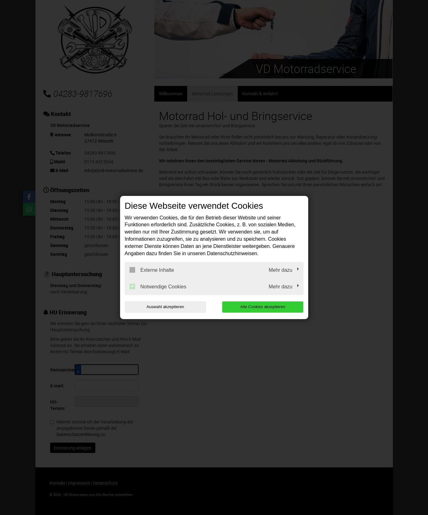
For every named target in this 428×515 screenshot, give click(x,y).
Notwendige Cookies (158, 286)
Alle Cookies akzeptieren (263, 306)
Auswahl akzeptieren (165, 306)
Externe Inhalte (151, 270)
